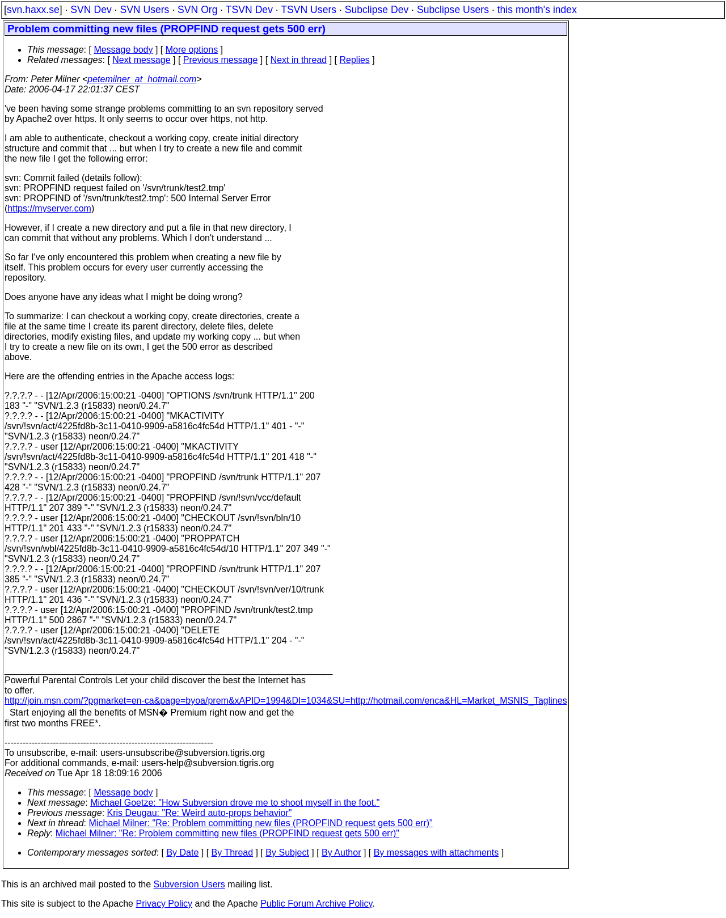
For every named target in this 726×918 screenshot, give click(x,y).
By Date (182, 852)
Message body (123, 49)
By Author (341, 852)
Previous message (220, 60)
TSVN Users (308, 9)
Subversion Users (189, 884)
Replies (355, 60)
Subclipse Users (453, 9)
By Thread (233, 852)
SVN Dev (90, 9)
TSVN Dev (249, 9)
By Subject (287, 852)
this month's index (537, 9)
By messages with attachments (436, 852)
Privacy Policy (164, 903)
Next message (141, 60)
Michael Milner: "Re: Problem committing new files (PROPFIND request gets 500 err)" (261, 823)
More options (192, 49)
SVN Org (197, 9)
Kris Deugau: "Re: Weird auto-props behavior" (199, 813)
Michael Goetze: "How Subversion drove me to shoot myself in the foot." (234, 802)
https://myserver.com (49, 208)
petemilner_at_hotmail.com (141, 79)
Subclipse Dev (376, 9)
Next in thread (299, 60)
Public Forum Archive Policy (316, 903)
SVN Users (144, 9)
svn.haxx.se (33, 9)
